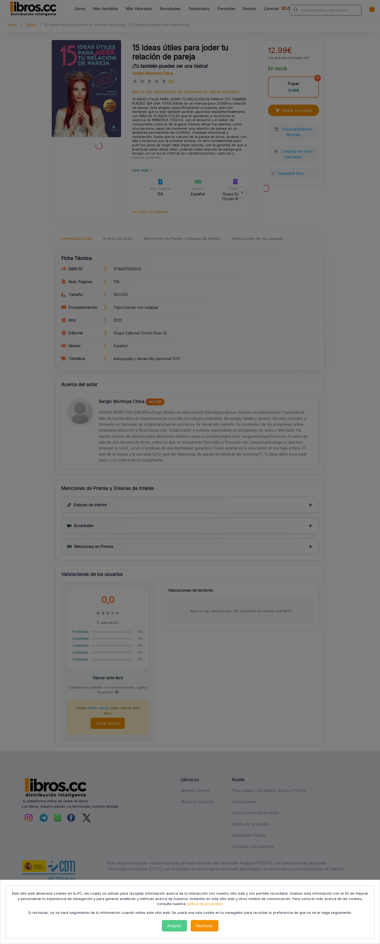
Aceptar (174, 925)
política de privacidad (204, 904)
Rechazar (204, 925)
